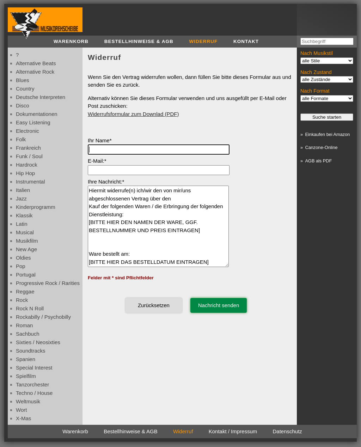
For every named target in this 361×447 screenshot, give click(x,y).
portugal (26, 275)
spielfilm (26, 376)
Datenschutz (287, 431)
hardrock (26, 165)
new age (26, 249)
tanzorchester (32, 384)
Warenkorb (71, 41)
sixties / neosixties (38, 342)
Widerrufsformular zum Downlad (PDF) (133, 114)
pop (20, 266)
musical (25, 232)
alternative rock (35, 72)
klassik (24, 215)
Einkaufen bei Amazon (327, 134)
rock (22, 300)
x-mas (23, 418)
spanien (25, 359)
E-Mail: (96, 161)
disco (22, 105)
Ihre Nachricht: (105, 182)
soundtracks (30, 351)
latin (21, 224)
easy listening (33, 122)
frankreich (28, 148)
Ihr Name (99, 140)
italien (23, 190)
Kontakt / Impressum (233, 431)
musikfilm (27, 241)
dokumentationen (36, 114)
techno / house (34, 393)
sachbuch (27, 334)
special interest (34, 368)
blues (22, 80)
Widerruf (203, 41)
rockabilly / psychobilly (43, 317)
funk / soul (29, 156)
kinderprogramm (35, 207)
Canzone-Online (321, 147)
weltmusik (28, 401)
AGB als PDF (318, 160)
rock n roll (30, 308)
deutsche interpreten (40, 97)
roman (24, 325)
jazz (21, 198)
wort (21, 410)
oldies (23, 258)
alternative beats (36, 63)
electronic (27, 131)
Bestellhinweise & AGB (138, 41)
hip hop (25, 173)
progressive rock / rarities (48, 283)
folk (21, 139)
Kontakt (246, 41)
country (25, 89)
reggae (25, 291)
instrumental (30, 182)
